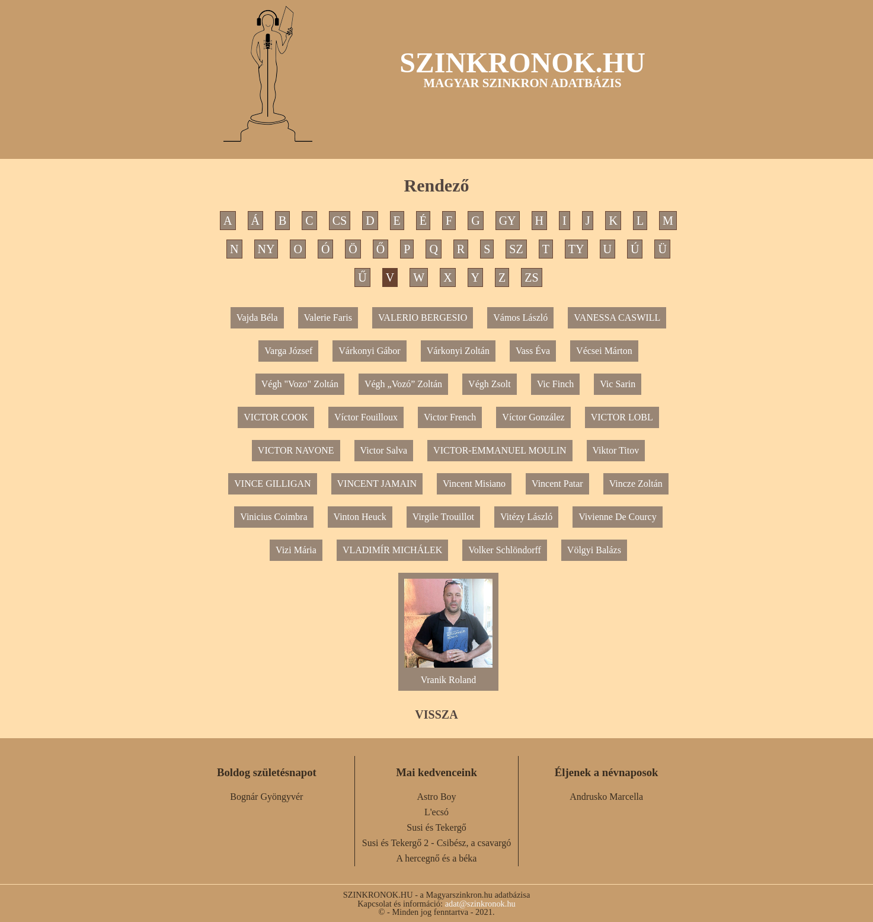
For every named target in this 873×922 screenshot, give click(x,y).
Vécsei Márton (604, 351)
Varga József (288, 351)
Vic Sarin (617, 384)
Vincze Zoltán (636, 483)
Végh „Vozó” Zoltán (403, 384)
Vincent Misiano (474, 483)
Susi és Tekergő (436, 827)
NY (266, 249)
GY (507, 220)
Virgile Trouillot (443, 517)
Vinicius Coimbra (273, 517)
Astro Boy (436, 797)
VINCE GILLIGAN (272, 483)
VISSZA (436, 714)
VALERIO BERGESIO (422, 317)
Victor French (450, 417)
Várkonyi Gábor (369, 351)
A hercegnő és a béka (436, 858)
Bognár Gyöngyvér (266, 797)
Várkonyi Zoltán (458, 351)
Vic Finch (555, 384)
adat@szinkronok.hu (480, 903)
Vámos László (520, 317)
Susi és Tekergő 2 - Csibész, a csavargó (436, 843)
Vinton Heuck (360, 517)
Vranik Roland (448, 675)
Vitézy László (526, 517)
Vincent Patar (557, 483)
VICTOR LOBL (622, 417)
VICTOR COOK (276, 417)
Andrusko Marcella (606, 797)
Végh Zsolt (489, 384)
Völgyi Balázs (594, 550)
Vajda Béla (257, 317)
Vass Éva (533, 351)
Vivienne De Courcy (617, 517)
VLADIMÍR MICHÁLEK (392, 550)
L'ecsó (436, 812)
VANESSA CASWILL (617, 317)
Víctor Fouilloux (366, 417)
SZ (516, 249)
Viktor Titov (616, 450)
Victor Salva (383, 450)
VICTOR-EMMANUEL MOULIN (499, 450)
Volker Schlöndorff (504, 550)
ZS (531, 277)
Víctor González (533, 417)
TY (576, 249)
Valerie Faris (328, 317)
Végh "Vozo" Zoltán (299, 384)
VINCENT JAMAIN (377, 483)
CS (339, 220)
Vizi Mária (296, 550)
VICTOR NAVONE (296, 450)
